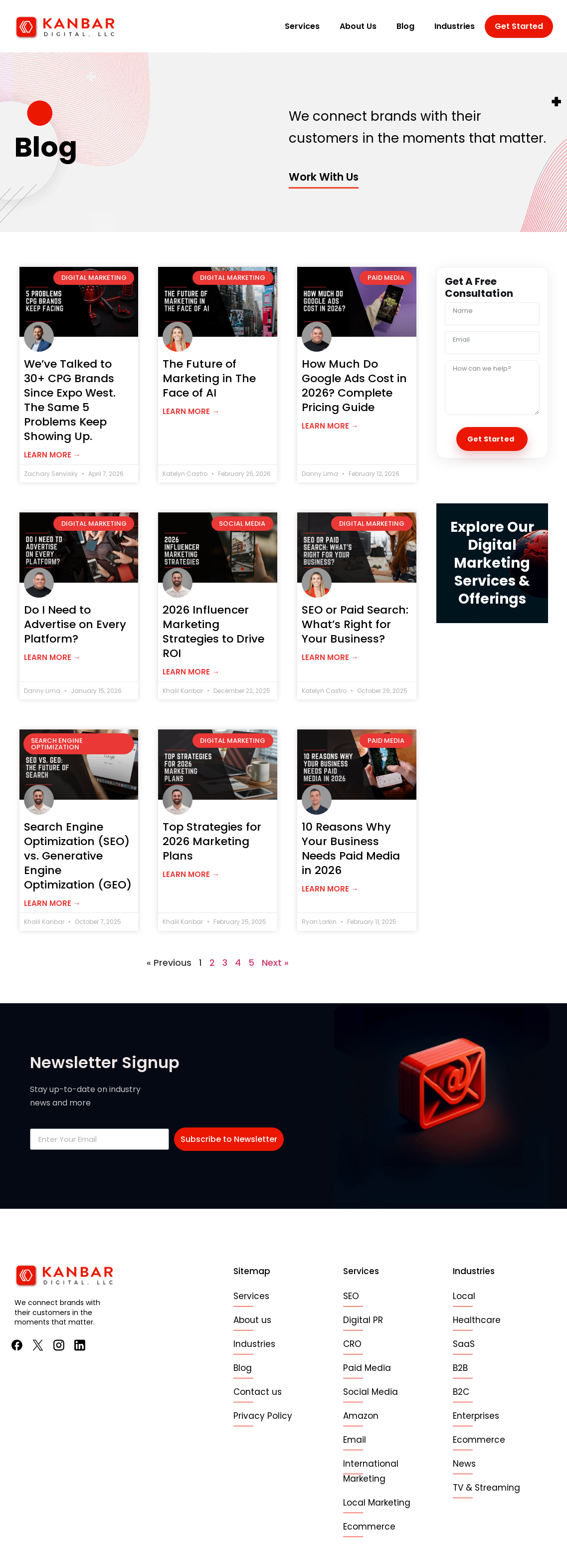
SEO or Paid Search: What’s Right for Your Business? (355, 624)
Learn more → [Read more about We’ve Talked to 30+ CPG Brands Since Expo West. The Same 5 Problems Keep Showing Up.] (52, 454)
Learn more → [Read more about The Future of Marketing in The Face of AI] (191, 411)
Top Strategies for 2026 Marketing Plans (212, 841)
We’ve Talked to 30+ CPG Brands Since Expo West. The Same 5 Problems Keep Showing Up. (70, 400)
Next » (275, 962)
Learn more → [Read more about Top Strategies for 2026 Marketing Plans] (191, 874)
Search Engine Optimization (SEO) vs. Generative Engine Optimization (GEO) (78, 855)
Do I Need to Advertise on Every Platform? (75, 624)
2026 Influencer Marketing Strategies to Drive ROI (213, 631)
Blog (405, 26)
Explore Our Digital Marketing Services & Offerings (492, 563)
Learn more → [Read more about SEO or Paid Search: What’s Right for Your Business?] (330, 657)
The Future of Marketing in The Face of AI (209, 378)
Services (302, 26)
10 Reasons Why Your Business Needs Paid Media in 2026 (351, 848)
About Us (358, 26)
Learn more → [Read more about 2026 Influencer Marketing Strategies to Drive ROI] (191, 671)
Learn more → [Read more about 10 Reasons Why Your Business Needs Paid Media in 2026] (330, 888)
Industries (454, 26)
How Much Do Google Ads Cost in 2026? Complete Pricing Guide (354, 385)
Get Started (519, 26)
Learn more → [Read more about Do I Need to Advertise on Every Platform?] (52, 657)
